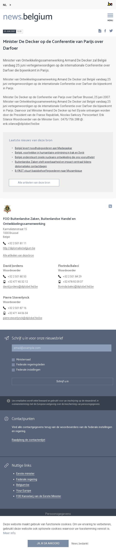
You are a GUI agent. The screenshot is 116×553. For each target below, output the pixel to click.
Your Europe (23, 490)
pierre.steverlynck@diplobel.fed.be (22, 318)
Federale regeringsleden (30, 365)
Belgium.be (22, 485)
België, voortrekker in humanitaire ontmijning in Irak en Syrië (49, 152)
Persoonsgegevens (58, 514)
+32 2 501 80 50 (17, 276)
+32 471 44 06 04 (18, 313)
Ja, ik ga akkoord (48, 543)
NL (5, 5)
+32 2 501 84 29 (72, 276)
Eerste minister (25, 473)
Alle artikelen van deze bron (34, 182)
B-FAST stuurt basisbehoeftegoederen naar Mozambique (48, 170)
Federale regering (26, 479)
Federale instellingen (28, 370)
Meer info (9, 533)
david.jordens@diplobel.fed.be (20, 286)
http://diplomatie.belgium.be (19, 248)
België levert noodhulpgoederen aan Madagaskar (43, 148)
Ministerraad (23, 360)
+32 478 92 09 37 (73, 281)
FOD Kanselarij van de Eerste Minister (38, 496)
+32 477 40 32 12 (18, 281)
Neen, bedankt (80, 543)
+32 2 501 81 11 (17, 243)
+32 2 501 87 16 (17, 308)
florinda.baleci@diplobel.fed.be (76, 286)
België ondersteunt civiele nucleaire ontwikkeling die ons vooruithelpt (55, 157)
